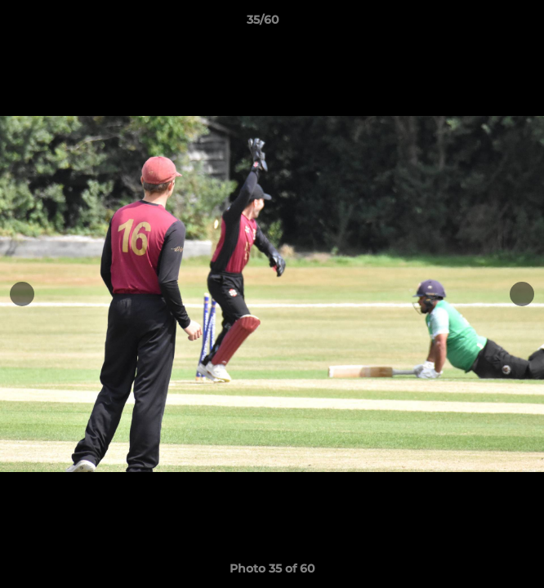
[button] (485, 23)
